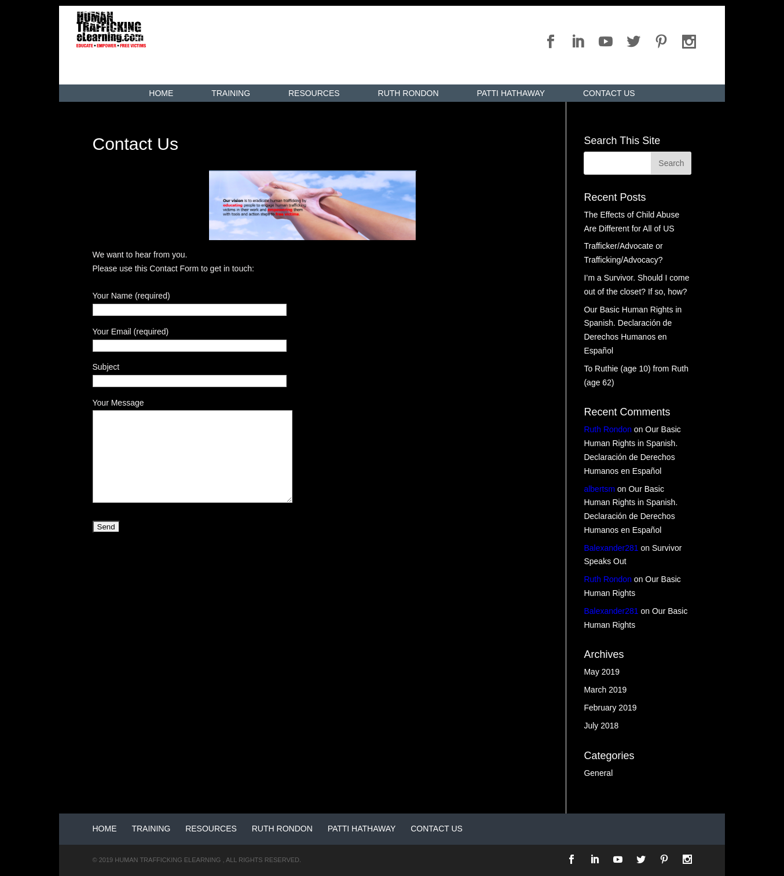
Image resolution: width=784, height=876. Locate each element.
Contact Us (609, 93)
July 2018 (601, 725)
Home (161, 93)
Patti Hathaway (511, 93)
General (598, 773)
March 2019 (605, 689)
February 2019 (610, 707)
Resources (314, 93)
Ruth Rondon (408, 93)
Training (230, 93)
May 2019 (601, 671)
